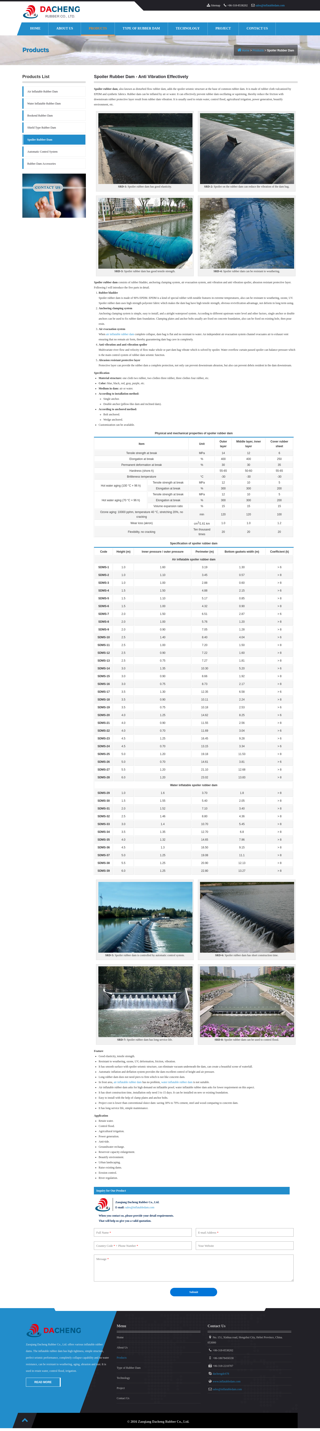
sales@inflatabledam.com (270, 5)
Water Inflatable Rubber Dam (44, 103)
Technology (188, 28)
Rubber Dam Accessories (41, 163)
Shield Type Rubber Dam (41, 127)
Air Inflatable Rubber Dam (42, 91)
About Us (64, 28)
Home (35, 28)
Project (223, 28)
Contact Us (257, 28)
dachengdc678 (221, 1374)
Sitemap (215, 5)
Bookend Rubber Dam (40, 115)
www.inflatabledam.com (226, 1382)
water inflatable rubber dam (176, 1082)
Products (98, 28)
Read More (43, 1382)
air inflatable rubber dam (120, 334)
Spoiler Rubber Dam (39, 139)
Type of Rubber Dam (141, 28)
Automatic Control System (42, 151)
